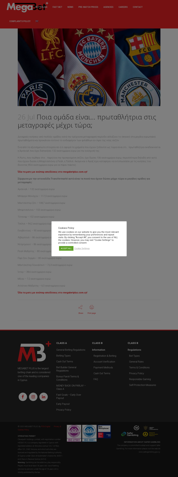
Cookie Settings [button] (82, 248)
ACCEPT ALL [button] (66, 248)
